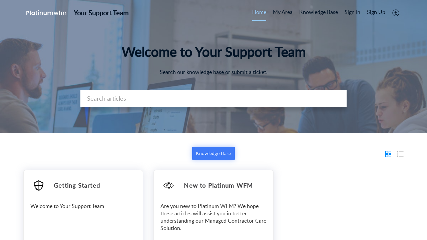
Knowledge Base (318, 12)
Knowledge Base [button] (213, 153)
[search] (213, 98)
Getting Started (77, 185)
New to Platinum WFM (218, 185)
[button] (396, 12)
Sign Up (376, 12)
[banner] (213, 66)
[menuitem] (259, 13)
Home (259, 12)
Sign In (352, 12)
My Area (283, 12)
